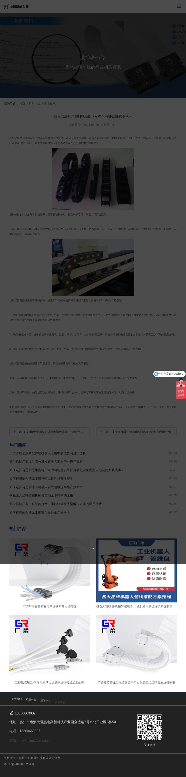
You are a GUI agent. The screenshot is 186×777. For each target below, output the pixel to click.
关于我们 (16, 702)
